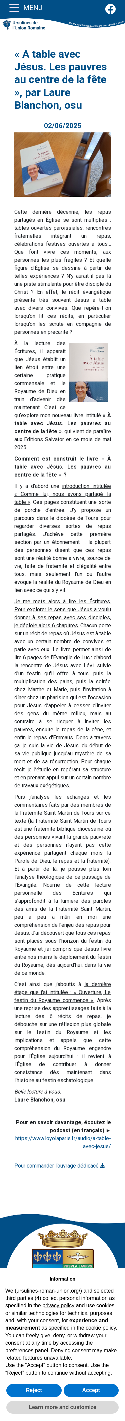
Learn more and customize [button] (62, 1407)
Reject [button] (34, 1390)
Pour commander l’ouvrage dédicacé (59, 1166)
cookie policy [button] (101, 1328)
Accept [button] (91, 1390)
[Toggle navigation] (14, 7)
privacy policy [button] (58, 1305)
